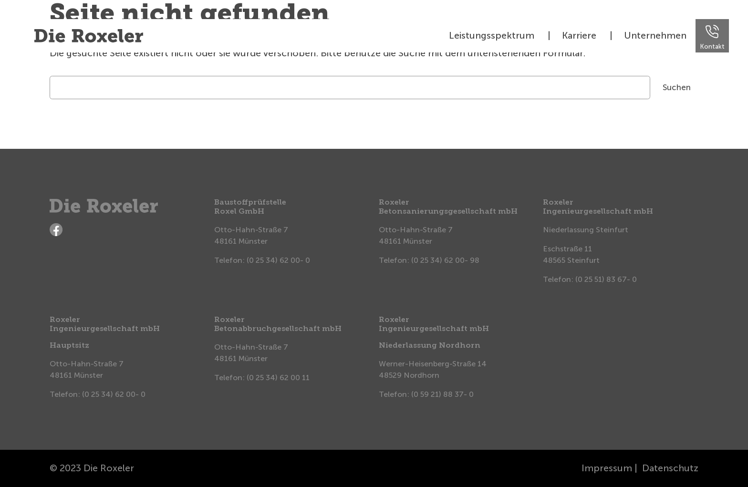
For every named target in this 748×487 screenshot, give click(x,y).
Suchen (677, 87)
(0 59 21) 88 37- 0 (442, 394)
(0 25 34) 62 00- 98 (445, 260)
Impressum (607, 468)
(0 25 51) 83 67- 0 (606, 279)
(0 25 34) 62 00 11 (278, 377)
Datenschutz (670, 468)
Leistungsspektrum (491, 35)
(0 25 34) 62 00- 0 (278, 260)
